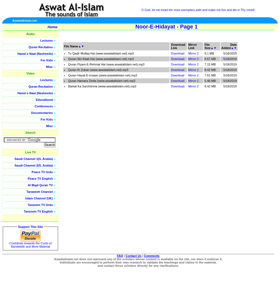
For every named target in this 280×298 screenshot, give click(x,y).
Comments (152, 255)
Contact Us (133, 255)
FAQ (120, 255)
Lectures (46, 40)
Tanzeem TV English (38, 211)
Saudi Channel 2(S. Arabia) (33, 165)
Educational (44, 99)
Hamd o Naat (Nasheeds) (35, 53)
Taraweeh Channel (40, 191)
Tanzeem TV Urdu (40, 205)
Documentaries (42, 112)
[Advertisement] (254, 123)
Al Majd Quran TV (40, 185)
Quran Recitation (41, 47)
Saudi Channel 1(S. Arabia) (33, 159)
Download (177, 53)
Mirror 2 (193, 53)
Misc (49, 66)
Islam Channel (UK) (39, 198)
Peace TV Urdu (42, 172)
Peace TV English (40, 178)
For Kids (47, 60)
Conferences (44, 106)
